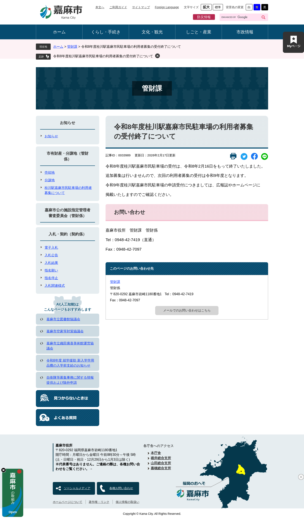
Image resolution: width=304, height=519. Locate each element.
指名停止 (51, 278)
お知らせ (67, 123)
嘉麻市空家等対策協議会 (65, 331)
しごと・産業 (198, 32)
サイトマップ (141, 7)
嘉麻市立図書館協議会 (63, 319)
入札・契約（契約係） (68, 234)
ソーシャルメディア (77, 488)
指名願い (51, 270)
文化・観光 (152, 32)
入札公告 (51, 255)
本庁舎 (156, 453)
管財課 (72, 46)
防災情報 (204, 17)
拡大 (206, 7)
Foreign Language (167, 7)
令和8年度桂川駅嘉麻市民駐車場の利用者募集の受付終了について (103, 56)
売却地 (50, 172)
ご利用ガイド (118, 7)
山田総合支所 (161, 463)
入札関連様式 (55, 285)
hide (3, 470)
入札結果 (51, 263)
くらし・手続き (106, 32)
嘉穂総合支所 (161, 468)
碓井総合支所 (161, 458)
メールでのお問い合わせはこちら (187, 310)
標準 (218, 7)
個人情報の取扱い (127, 502)
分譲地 (50, 180)
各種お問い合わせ (121, 488)
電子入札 (51, 247)
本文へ (99, 7)
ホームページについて (67, 502)
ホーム (59, 32)
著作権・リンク (99, 502)
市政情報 (244, 32)
